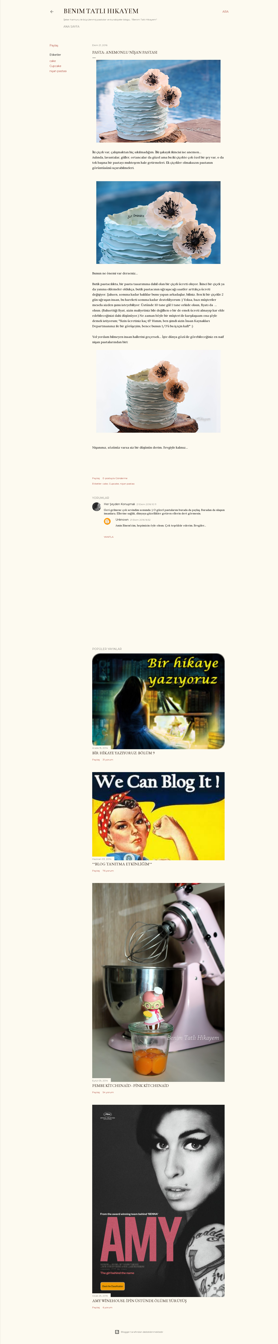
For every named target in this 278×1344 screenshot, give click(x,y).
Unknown (122, 519)
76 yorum (108, 870)
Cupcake (55, 66)
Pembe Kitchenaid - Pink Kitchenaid (130, 1085)
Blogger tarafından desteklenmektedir (139, 1332)
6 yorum (107, 1307)
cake (53, 61)
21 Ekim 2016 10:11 (146, 504)
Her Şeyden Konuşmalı (119, 504)
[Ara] (225, 11)
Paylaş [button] (54, 45)
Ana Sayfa (71, 26)
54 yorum (108, 1092)
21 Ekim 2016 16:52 (140, 519)
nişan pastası (58, 71)
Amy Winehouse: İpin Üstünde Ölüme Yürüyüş (139, 1300)
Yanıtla (109, 536)
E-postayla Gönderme (115, 478)
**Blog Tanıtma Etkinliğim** (122, 863)
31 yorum (108, 759)
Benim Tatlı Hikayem (100, 11)
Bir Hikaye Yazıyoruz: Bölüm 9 (123, 752)
